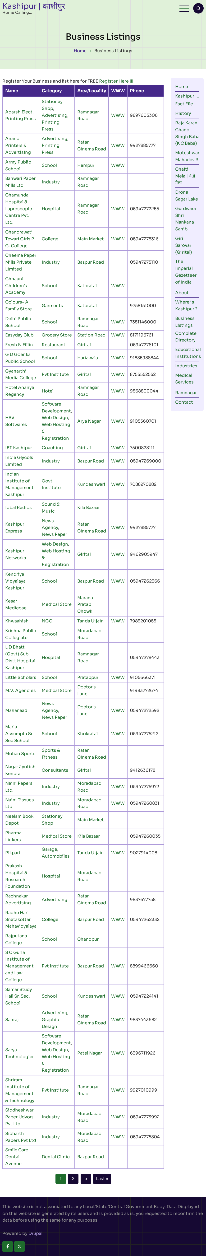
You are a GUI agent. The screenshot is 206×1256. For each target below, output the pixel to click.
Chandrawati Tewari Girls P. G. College (20, 238)
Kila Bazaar (88, 507)
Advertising (54, 115)
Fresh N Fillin (19, 344)
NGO (47, 621)
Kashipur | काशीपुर (33, 6)
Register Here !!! (116, 81)
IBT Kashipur (18, 447)
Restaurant (53, 344)
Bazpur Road (90, 262)
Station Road (91, 335)
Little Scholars (20, 677)
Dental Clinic (56, 1156)
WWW (118, 115)
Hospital (51, 208)
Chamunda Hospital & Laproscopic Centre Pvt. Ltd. (18, 208)
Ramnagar (186, 392)
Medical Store (57, 604)
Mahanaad (16, 710)
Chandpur (88, 939)
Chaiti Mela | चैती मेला (185, 176)
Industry (51, 182)
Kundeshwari (91, 484)
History (183, 113)
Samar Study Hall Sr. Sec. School (18, 996)
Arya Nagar (89, 421)
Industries (186, 366)
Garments (52, 305)
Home (80, 50)
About (182, 292)
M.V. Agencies (20, 690)
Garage (49, 849)
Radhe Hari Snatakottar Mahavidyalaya (21, 919)
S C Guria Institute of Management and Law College (19, 966)
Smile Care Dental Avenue (16, 1156)
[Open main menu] (184, 8)
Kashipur (184, 96)
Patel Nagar (89, 1053)
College (50, 239)
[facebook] (7, 1246)
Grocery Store (57, 335)
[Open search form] (198, 8)
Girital (84, 344)
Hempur (85, 165)
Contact (184, 402)
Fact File (184, 104)
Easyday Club (19, 335)
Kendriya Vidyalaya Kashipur (15, 581)
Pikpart (13, 852)
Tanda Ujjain (90, 621)
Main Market (90, 239)
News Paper (54, 534)
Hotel (48, 391)
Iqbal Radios (18, 507)
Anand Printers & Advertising (18, 145)
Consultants (55, 770)
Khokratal (87, 733)
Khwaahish (17, 621)
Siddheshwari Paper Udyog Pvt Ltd (20, 1116)
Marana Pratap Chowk (85, 604)
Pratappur (87, 677)
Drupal (35, 1233)
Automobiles (56, 856)
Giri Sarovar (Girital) (183, 245)
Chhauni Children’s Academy (16, 285)
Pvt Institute (55, 374)
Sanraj (12, 1019)
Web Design (55, 417)
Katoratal (87, 285)
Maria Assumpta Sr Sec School (18, 733)
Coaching (52, 447)
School (49, 165)
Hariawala (87, 357)
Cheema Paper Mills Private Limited (20, 262)
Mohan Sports (20, 753)
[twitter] (19, 1246)
